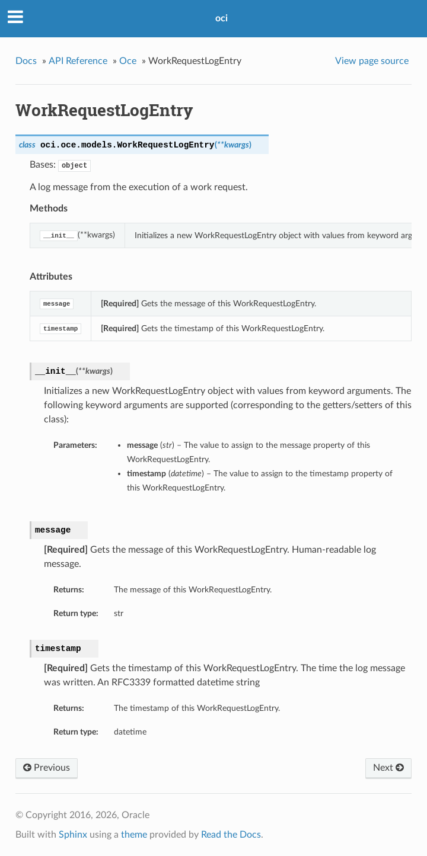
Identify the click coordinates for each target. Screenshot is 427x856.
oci (221, 18)
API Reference (78, 61)
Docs (26, 61)
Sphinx (73, 834)
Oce (127, 61)
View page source (372, 61)
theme (134, 834)
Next (388, 767)
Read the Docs (231, 834)
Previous (46, 767)
